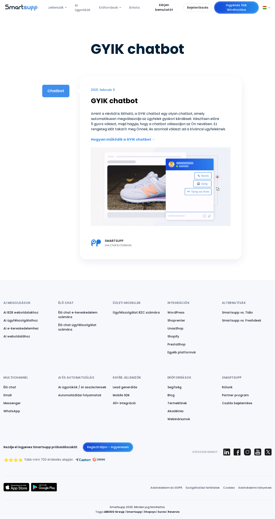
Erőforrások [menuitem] (108, 7)
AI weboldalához (16, 336)
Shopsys (150, 512)
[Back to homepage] (21, 9)
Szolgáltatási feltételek (203, 488)
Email (7, 395)
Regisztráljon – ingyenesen (108, 447)
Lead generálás (125, 387)
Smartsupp (134, 512)
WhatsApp (11, 411)
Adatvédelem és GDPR (166, 488)
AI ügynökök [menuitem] (82, 7)
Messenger (12, 403)
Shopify (173, 336)
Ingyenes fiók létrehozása (236, 7)
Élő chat (9, 387)
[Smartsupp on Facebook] (237, 452)
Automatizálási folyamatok (79, 395)
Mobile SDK (121, 395)
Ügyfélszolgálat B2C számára (136, 312)
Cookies (229, 488)
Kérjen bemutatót (164, 7)
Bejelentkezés (197, 7)
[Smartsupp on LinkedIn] (226, 452)
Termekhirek (177, 403)
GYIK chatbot (114, 101)
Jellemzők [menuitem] (56, 7)
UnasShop (175, 328)
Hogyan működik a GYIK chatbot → (123, 139)
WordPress (175, 312)
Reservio (174, 512)
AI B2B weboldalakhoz (20, 312)
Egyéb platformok (181, 352)
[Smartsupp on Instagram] (247, 452)
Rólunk (227, 387)
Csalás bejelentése (237, 403)
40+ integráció (124, 403)
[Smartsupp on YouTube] (257, 452)
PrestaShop (176, 344)
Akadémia (175, 411)
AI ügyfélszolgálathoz (20, 320)
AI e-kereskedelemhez (21, 328)
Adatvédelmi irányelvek (255, 488)
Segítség (174, 387)
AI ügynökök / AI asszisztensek (82, 387)
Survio (162, 512)
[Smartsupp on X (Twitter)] (268, 452)
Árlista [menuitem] (134, 7)
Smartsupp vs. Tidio (237, 312)
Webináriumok (178, 419)
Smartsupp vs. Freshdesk (241, 320)
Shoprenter (176, 320)
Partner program (235, 395)
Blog (171, 395)
